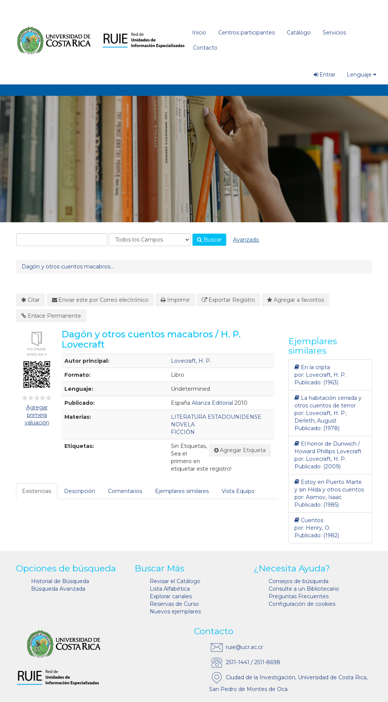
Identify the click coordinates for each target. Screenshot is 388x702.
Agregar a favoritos (295, 300)
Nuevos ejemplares (175, 611)
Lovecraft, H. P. (191, 360)
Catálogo (299, 32)
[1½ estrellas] (29, 398)
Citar (30, 300)
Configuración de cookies (302, 604)
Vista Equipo (238, 491)
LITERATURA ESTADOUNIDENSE (216, 416)
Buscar (209, 239)
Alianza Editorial (212, 402)
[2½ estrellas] (35, 398)
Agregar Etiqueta (240, 450)
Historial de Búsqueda (60, 581)
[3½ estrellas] (41, 398)
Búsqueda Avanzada (58, 588)
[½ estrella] (23, 398)
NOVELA (183, 424)
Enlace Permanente (51, 316)
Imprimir (175, 300)
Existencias (36, 491)
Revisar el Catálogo (175, 581)
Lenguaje (361, 74)
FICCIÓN (183, 432)
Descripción (79, 491)
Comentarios (125, 491)
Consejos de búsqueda (299, 581)
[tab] (37, 491)
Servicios (334, 32)
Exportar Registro (228, 300)
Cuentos (308, 520)
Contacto (205, 47)
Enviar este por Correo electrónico (100, 300)
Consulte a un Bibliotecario (304, 588)
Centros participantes (246, 32)
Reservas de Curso (174, 604)
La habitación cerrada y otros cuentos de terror (327, 401)
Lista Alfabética (170, 588)
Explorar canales (171, 596)
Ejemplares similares (182, 491)
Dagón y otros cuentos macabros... (68, 266)
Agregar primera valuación (37, 415)
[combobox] (61, 239)
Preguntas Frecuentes (299, 596)
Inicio (199, 32)
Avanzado (246, 239)
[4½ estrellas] (47, 398)
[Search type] (150, 239)
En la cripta (312, 367)
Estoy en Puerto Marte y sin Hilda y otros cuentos (329, 485)
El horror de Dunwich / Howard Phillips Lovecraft (327, 447)
